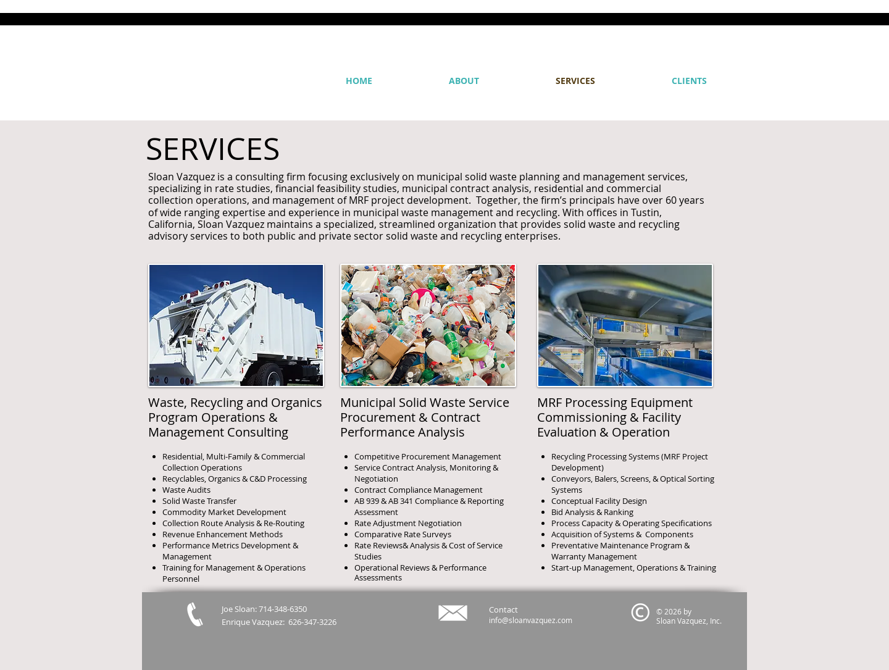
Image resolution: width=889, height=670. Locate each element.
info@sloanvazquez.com (530, 620)
